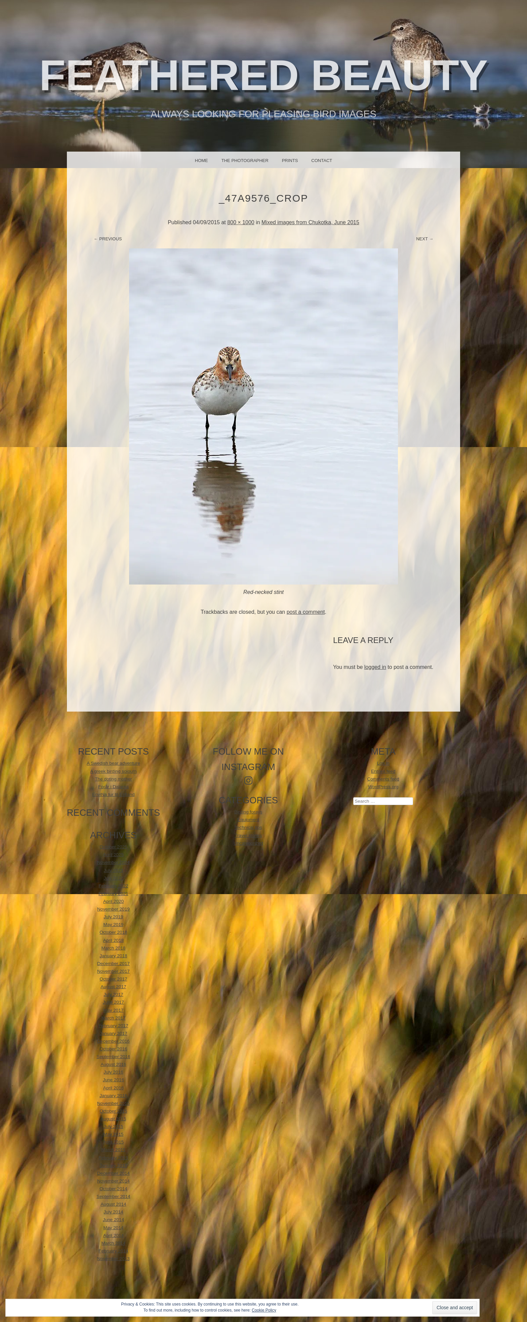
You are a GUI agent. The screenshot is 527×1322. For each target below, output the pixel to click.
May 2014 (114, 1227)
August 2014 (113, 1204)
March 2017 (114, 1017)
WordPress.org (383, 786)
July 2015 (113, 1126)
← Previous (108, 238)
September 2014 (113, 1196)
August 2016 (113, 1064)
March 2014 (114, 1243)
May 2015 (114, 1134)
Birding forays (248, 811)
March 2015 (114, 1149)
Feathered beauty (263, 75)
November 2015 (113, 1103)
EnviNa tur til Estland (113, 794)
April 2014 (113, 1235)
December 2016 (113, 1041)
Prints (290, 160)
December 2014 (113, 1173)
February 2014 (113, 1250)
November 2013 (113, 1258)
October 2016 (113, 1048)
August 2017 (113, 986)
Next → (424, 238)
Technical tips (248, 827)
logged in (375, 667)
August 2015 (113, 1118)
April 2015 (113, 1142)
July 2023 (113, 870)
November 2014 (113, 1181)
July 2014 (113, 1211)
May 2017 (114, 1010)
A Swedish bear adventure (113, 763)
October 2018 (113, 932)
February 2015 (113, 1157)
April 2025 (113, 854)
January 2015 (113, 1165)
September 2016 (113, 1056)
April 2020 (113, 901)
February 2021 (113, 893)
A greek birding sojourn (113, 771)
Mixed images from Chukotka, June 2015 (310, 222)
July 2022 (113, 878)
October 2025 (113, 846)
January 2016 (113, 1095)
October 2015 (113, 1111)
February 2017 (113, 1025)
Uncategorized (248, 843)
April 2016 (113, 1087)
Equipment (248, 819)
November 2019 (113, 909)
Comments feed (383, 779)
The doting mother (113, 779)
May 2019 (114, 924)
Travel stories (248, 835)
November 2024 (113, 862)
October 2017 (113, 979)
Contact (321, 160)
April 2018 (113, 940)
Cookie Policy (264, 1310)
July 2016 (113, 1072)
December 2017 (113, 963)
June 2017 (113, 1002)
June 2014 (113, 1219)
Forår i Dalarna (113, 786)
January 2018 (113, 955)
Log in (383, 763)
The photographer (245, 160)
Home (201, 160)
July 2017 (113, 994)
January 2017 (113, 1033)
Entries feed (383, 771)
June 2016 (113, 1079)
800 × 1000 (240, 222)
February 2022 (113, 885)
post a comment (306, 612)
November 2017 (113, 971)
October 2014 (113, 1188)
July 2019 (113, 916)
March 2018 (114, 948)
